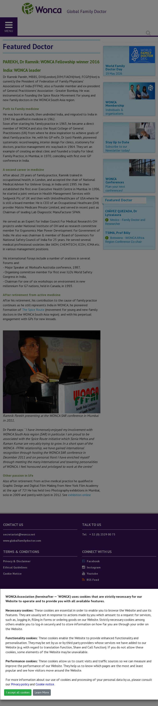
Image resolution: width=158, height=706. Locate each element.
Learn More (42, 692)
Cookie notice (45, 684)
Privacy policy (20, 684)
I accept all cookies (18, 692)
